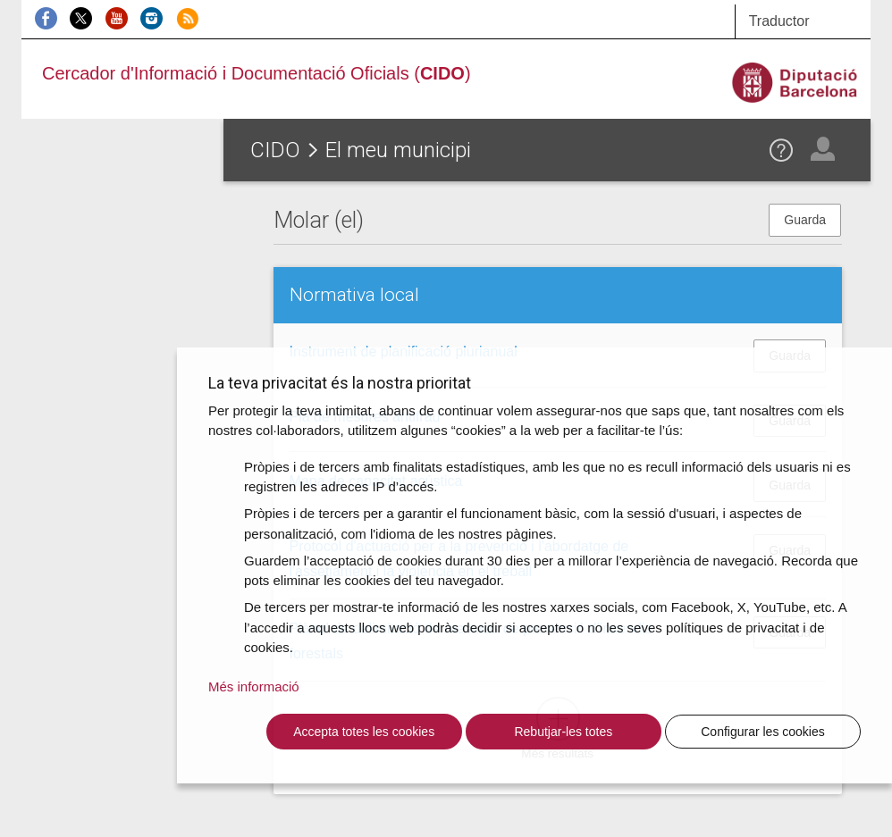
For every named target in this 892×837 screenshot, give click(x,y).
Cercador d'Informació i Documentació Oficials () (256, 73)
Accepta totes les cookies (363, 731)
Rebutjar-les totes (563, 731)
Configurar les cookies (763, 731)
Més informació (253, 686)
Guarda (805, 220)
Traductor (779, 21)
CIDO (275, 150)
